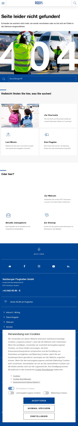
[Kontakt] (9, 266)
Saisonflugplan (12, 317)
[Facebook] (24, 266)
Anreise (9, 327)
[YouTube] (53, 266)
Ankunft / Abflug (13, 312)
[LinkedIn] (68, 266)
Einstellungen (39, 416)
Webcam (10, 322)
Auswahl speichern (39, 409)
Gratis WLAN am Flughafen (18, 302)
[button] (3, 3)
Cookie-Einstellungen (44, 370)
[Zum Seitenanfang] (39, 251)
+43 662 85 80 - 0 (11, 290)
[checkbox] (21, 389)
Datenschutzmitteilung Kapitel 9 (26, 382)
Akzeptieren (39, 401)
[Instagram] (39, 266)
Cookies (16, 376)
